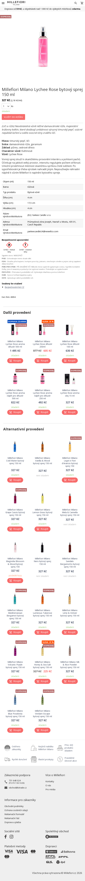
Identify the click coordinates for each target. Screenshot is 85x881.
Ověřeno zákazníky (16, 748)
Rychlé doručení (19, 759)
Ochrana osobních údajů (16, 810)
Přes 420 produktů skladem (68, 748)
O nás (48, 785)
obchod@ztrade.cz (18, 787)
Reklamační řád (11, 818)
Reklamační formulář (14, 814)
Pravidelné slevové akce (70, 759)
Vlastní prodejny (45, 759)
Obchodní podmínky (13, 806)
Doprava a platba (12, 822)
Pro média (50, 789)
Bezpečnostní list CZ (14, 287)
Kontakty (49, 781)
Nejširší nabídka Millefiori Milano (45, 748)
